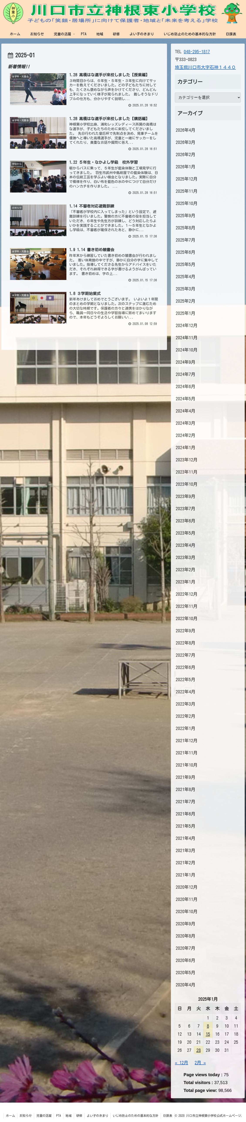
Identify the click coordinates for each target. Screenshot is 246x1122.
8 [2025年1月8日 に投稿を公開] (208, 1026)
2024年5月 (185, 398)
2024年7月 (185, 374)
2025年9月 (185, 215)
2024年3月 (185, 423)
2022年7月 (185, 655)
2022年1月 (185, 728)
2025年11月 (186, 191)
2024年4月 (185, 411)
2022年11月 (186, 606)
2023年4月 (185, 545)
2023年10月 (186, 484)
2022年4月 (185, 691)
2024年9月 (185, 362)
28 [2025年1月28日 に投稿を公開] (198, 1050)
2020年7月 (185, 948)
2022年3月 (185, 704)
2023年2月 (185, 569)
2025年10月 (186, 203)
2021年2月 (185, 862)
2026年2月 (185, 154)
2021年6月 (185, 814)
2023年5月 (185, 533)
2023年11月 (186, 472)
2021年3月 (185, 850)
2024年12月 (186, 325)
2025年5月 (185, 264)
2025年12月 (186, 179)
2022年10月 (186, 618)
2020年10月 (186, 911)
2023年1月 (185, 582)
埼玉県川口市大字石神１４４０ (205, 67)
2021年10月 (186, 765)
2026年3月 (185, 142)
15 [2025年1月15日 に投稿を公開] (208, 1034)
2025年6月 (185, 252)
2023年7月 (185, 508)
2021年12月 (186, 740)
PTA (58, 1115)
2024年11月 (186, 337)
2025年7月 (185, 240)
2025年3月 (185, 288)
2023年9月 (185, 496)
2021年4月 (185, 838)
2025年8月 (185, 227)
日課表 (167, 1115)
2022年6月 (185, 667)
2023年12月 (186, 459)
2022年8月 (185, 643)
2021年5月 (185, 826)
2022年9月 (185, 630)
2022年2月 (185, 716)
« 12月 (181, 1062)
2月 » (200, 1062)
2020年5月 (185, 972)
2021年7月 (185, 801)
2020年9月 (185, 923)
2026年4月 (185, 130)
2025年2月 (185, 301)
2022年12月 (186, 594)
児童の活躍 (44, 1115)
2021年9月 (185, 777)
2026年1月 (185, 166)
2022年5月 (185, 679)
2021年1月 (185, 875)
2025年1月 (185, 313)
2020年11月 (186, 899)
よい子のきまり (97, 1115)
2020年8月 (185, 936)
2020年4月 (185, 984)
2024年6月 (185, 386)
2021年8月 (185, 789)
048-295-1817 (197, 51)
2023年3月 (185, 557)
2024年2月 (185, 435)
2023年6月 (185, 520)
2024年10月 (186, 350)
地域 (69, 1115)
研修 (79, 1115)
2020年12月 (186, 887)
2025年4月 (185, 276)
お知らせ (26, 1115)
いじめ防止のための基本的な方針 (135, 1115)
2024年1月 (185, 447)
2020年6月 (185, 960)
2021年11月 (186, 752)
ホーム (10, 1115)
